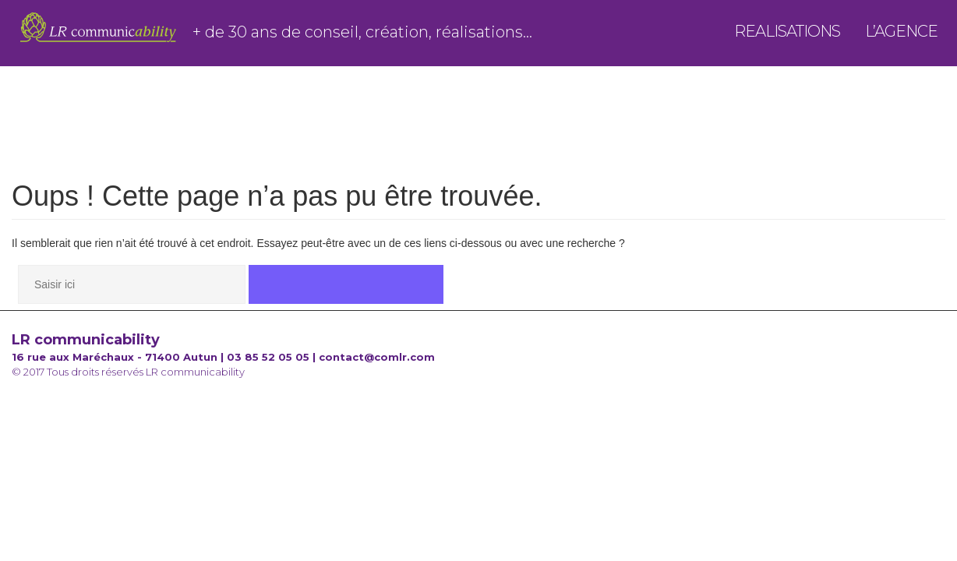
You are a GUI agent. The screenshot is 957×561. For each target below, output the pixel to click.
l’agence (901, 36)
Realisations (787, 36)
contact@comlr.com (377, 357)
